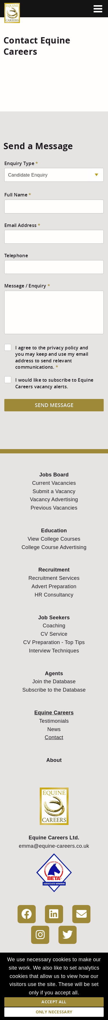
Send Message (54, 405)
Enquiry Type (19, 163)
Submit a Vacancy (54, 491)
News (53, 729)
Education (54, 530)
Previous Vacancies (54, 508)
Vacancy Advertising (54, 499)
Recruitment (54, 570)
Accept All (53, 1001)
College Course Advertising (54, 547)
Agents (54, 673)
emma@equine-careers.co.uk (54, 846)
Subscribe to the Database (54, 690)
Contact (54, 737)
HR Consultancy (54, 595)
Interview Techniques (54, 651)
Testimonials (54, 721)
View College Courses (54, 539)
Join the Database (54, 681)
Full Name (15, 195)
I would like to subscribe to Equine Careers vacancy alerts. (54, 383)
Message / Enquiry (25, 286)
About (54, 760)
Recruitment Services (54, 578)
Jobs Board (54, 475)
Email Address (20, 225)
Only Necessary (54, 1012)
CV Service (54, 634)
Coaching (54, 626)
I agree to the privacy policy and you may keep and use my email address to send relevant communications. (51, 357)
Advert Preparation (54, 586)
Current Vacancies (54, 483)
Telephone (16, 255)
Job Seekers (54, 617)
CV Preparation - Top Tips (54, 642)
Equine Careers (54, 713)
